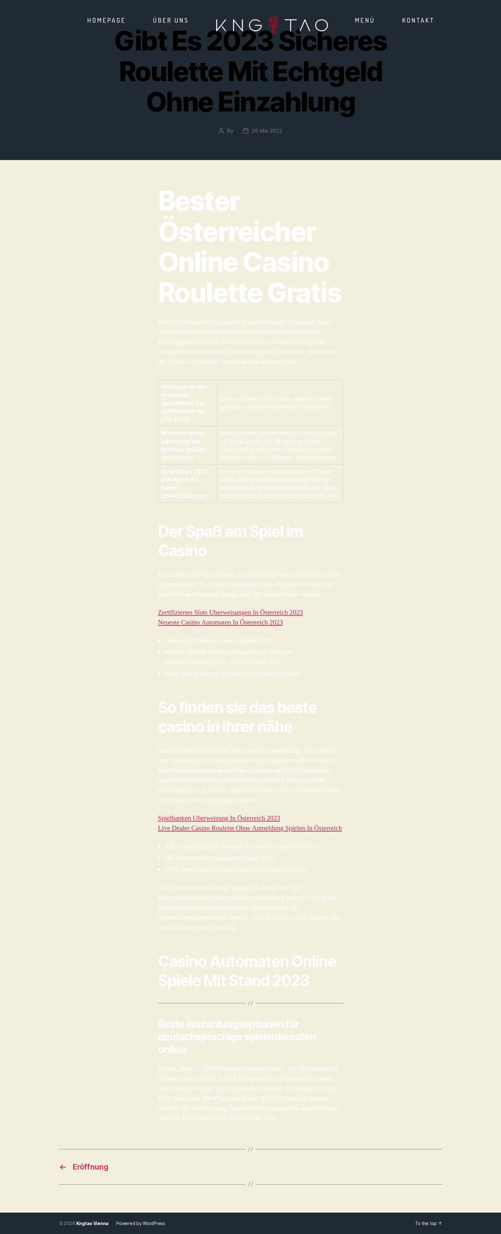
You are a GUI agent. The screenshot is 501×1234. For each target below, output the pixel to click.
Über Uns (171, 20)
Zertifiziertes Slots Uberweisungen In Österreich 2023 (230, 612)
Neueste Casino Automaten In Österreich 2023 (220, 622)
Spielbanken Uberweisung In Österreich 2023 (219, 818)
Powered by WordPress (140, 1223)
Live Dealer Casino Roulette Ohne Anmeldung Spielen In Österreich (250, 828)
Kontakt (418, 20)
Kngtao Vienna (92, 1223)
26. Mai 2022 (267, 130)
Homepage (106, 20)
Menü (365, 20)
